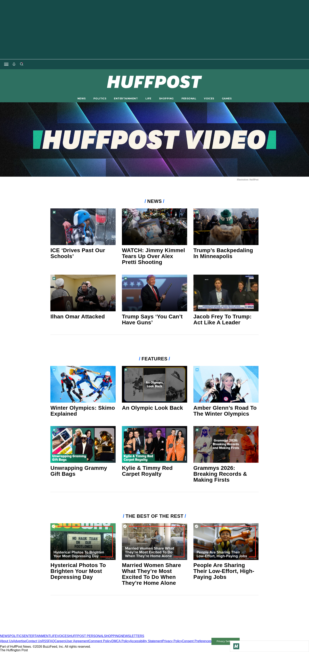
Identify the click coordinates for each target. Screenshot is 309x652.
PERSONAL (188, 98)
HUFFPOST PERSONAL (86, 636)
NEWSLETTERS (132, 636)
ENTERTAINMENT (126, 98)
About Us (6, 641)
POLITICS (99, 98)
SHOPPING (166, 98)
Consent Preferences (196, 641)
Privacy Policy (172, 641)
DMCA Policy (121, 641)
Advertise (19, 641)
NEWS (81, 98)
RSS (45, 641)
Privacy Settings (226, 641)
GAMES (227, 98)
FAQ (51, 641)
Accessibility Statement (146, 641)
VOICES (209, 98)
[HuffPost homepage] (50, 632)
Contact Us (34, 641)
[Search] (21, 64)
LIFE (148, 98)
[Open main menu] (6, 64)
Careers (60, 641)
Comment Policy (99, 641)
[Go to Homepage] (236, 646)
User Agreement (77, 641)
